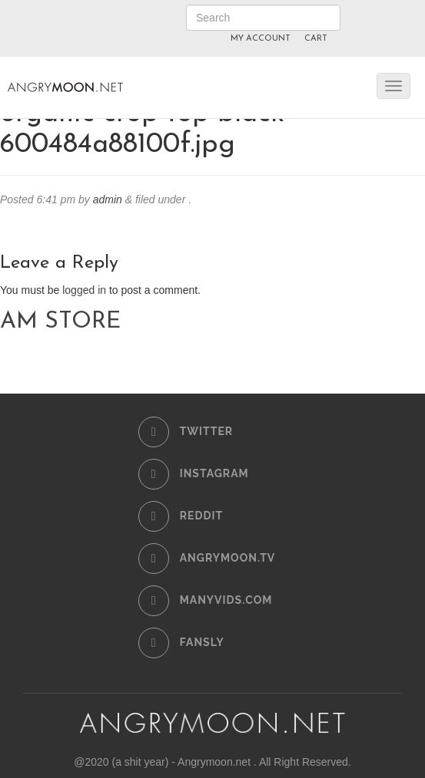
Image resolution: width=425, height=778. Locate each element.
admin (107, 199)
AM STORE (60, 322)
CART (315, 39)
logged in (84, 290)
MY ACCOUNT (261, 39)
